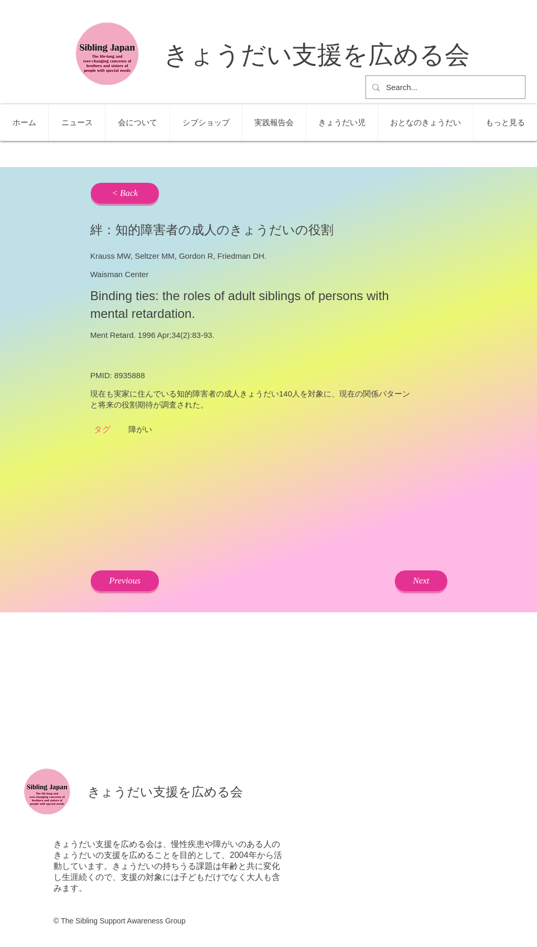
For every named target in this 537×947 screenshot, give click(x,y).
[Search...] (444, 87)
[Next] (421, 580)
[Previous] (125, 580)
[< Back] (125, 193)
